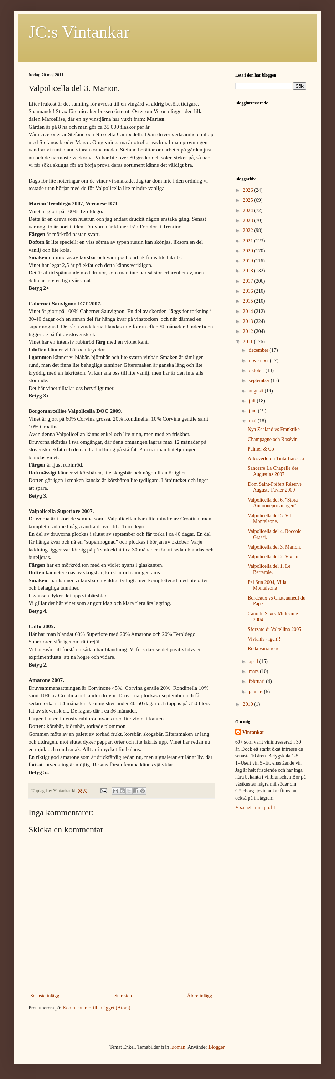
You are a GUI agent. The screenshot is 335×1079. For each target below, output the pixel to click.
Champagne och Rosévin (273, 439)
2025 (248, 200)
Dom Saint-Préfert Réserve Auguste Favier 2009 (275, 487)
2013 (248, 321)
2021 (248, 240)
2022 (248, 230)
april (254, 661)
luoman (177, 1047)
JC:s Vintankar (79, 31)
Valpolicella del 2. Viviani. (274, 556)
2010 (248, 704)
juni (253, 410)
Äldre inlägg (199, 995)
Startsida (123, 995)
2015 (248, 301)
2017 (248, 281)
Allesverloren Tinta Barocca (276, 458)
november (259, 360)
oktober (257, 370)
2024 (248, 210)
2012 (248, 331)
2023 (248, 220)
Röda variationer (264, 648)
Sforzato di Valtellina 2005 (274, 629)
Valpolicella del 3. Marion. (274, 547)
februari (257, 681)
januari (256, 691)
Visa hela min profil (255, 807)
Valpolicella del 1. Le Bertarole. (269, 569)
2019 (248, 260)
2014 (248, 311)
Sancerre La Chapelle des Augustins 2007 (273, 471)
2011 (248, 341)
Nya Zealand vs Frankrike (274, 429)
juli (253, 401)
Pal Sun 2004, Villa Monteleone (267, 585)
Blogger (216, 1047)
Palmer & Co (261, 449)
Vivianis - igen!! (264, 639)
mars (254, 671)
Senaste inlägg (44, 995)
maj (253, 420)
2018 (248, 270)
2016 (248, 291)
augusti (256, 391)
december (259, 350)
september (259, 380)
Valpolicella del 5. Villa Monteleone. (271, 518)
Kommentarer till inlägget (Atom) (96, 1008)
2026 (248, 190)
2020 (248, 250)
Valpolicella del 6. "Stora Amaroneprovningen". (273, 503)
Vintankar (253, 732)
